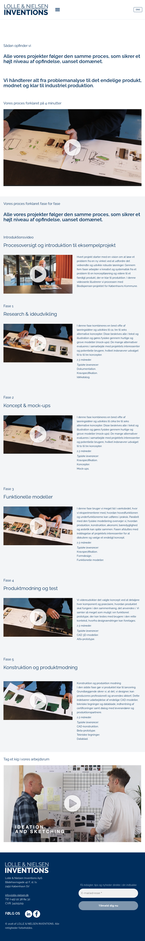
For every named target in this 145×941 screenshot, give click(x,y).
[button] (57, 9)
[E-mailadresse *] (108, 893)
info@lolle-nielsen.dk (18, 895)
